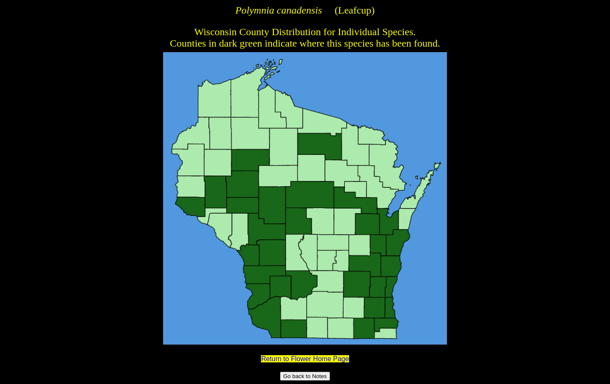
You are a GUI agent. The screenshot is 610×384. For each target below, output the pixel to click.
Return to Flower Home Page (305, 358)
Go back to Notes (305, 376)
